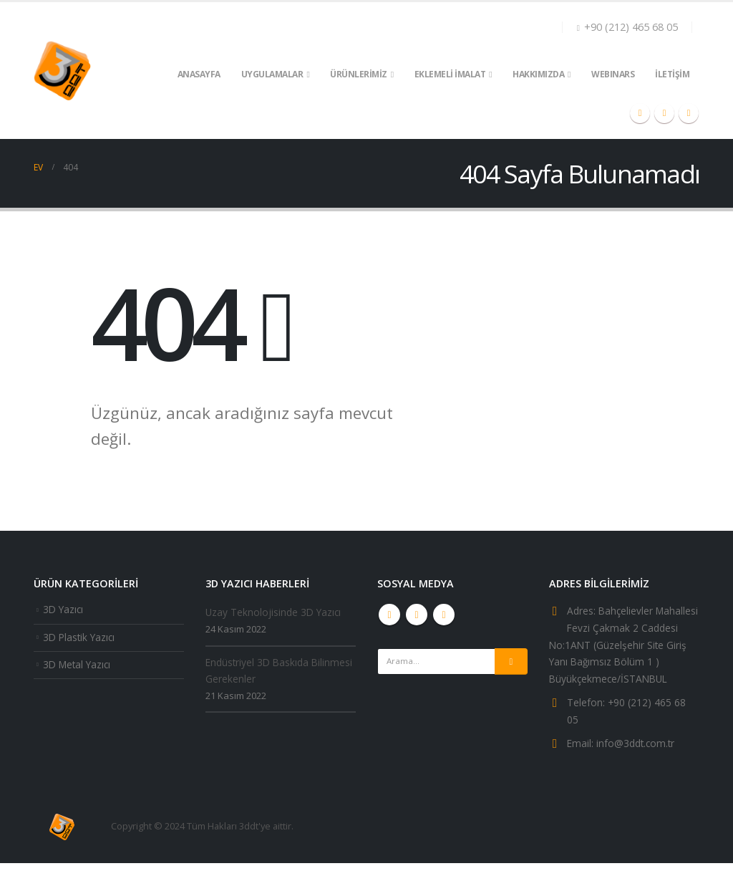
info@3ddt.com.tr (638, 751)
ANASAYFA (199, 74)
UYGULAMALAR (272, 74)
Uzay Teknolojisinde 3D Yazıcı (275, 613)
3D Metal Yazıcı (79, 667)
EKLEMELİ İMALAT (450, 74)
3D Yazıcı (64, 610)
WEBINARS (612, 74)
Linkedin (444, 614)
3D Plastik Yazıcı (81, 638)
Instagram (416, 614)
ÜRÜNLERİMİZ (358, 74)
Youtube (389, 614)
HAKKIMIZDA (538, 74)
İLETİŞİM (672, 74)
